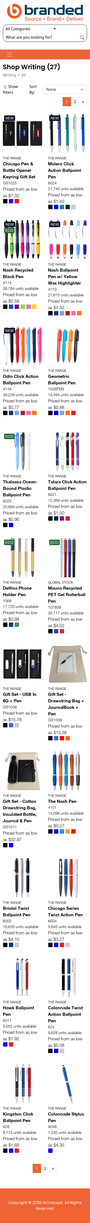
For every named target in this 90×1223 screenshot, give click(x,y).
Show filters (10, 89)
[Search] (40, 37)
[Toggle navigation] (9, 54)
